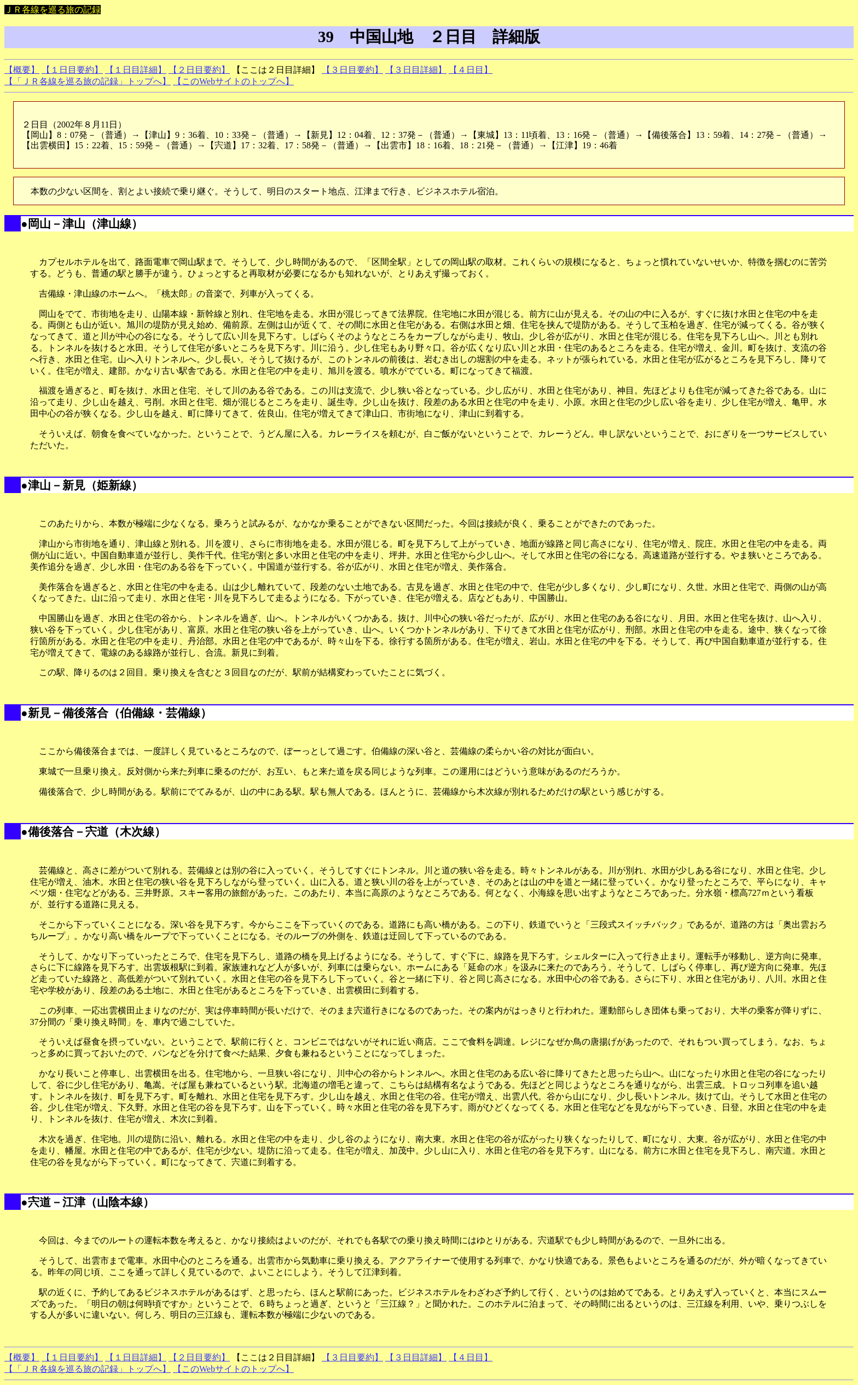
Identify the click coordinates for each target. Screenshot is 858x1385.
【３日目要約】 (352, 69)
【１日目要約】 (72, 69)
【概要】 (21, 69)
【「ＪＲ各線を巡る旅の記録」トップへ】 (87, 81)
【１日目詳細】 (135, 69)
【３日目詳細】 (416, 69)
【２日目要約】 (199, 69)
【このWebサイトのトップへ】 (233, 81)
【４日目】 (470, 69)
